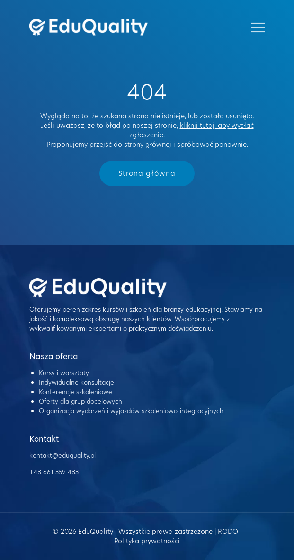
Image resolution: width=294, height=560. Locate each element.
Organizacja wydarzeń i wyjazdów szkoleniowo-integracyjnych (131, 410)
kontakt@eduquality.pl (62, 455)
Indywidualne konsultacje (76, 382)
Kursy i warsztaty (64, 373)
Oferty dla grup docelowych (80, 401)
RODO (228, 531)
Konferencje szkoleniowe (75, 392)
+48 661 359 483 (54, 472)
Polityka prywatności (147, 541)
